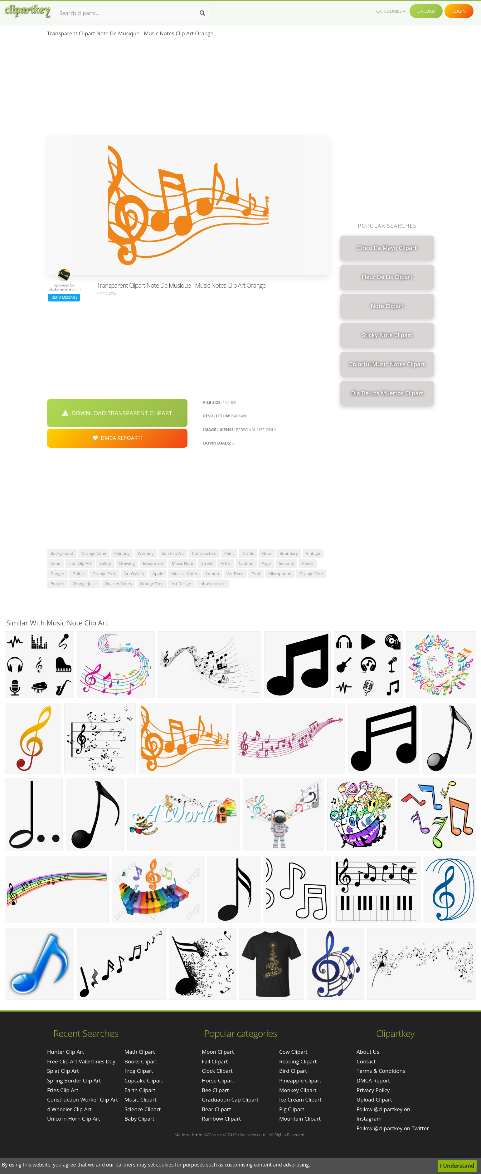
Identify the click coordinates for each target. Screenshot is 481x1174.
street (206, 563)
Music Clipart (140, 1099)
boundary (288, 553)
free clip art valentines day (81, 1061)
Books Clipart (140, 1061)
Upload (426, 11)
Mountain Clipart (300, 1118)
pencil (307, 563)
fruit (255, 573)
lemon (212, 573)
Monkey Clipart (298, 1090)
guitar (78, 573)
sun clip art (173, 553)
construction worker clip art (82, 1099)
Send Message (64, 297)
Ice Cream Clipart (300, 1099)
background (62, 553)
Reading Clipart (298, 1061)
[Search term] (132, 13)
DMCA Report (373, 1080)
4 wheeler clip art (69, 1109)
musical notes (184, 573)
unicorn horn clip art (73, 1118)
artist (226, 563)
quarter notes (118, 583)
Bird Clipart (293, 1070)
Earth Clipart (139, 1090)
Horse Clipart (218, 1080)
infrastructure (212, 583)
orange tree (151, 583)
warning (146, 553)
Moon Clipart (218, 1051)
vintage (313, 553)
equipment (153, 563)
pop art (58, 583)
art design (181, 583)
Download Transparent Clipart (117, 413)
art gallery (134, 573)
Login (459, 11)
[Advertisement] (188, 88)
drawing (127, 563)
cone (55, 563)
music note (182, 563)
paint (229, 553)
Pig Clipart (291, 1109)
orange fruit (104, 573)
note (266, 553)
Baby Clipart (139, 1118)
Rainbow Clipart (221, 1118)
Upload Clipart (374, 1099)
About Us (368, 1051)
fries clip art (62, 1090)
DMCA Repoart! (117, 437)
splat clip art (63, 1070)
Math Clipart (139, 1051)
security (286, 563)
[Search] (202, 13)
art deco (235, 573)
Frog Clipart (138, 1070)
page (266, 563)
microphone (279, 573)
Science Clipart (142, 1109)
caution (246, 563)
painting (121, 553)
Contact (366, 1061)
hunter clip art (65, 1051)
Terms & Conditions (381, 1070)
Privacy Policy (373, 1090)
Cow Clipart (293, 1051)
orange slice (311, 573)
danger (57, 573)
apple (157, 573)
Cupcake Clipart (143, 1080)
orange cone (93, 553)
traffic (248, 553)
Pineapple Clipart (300, 1080)
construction (204, 553)
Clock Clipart (217, 1070)
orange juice (85, 583)
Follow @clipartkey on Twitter (393, 1128)
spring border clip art (74, 1080)
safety (105, 563)
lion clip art (79, 563)
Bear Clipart (216, 1109)
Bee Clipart (215, 1090)
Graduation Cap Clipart (230, 1099)
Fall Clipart (215, 1061)
